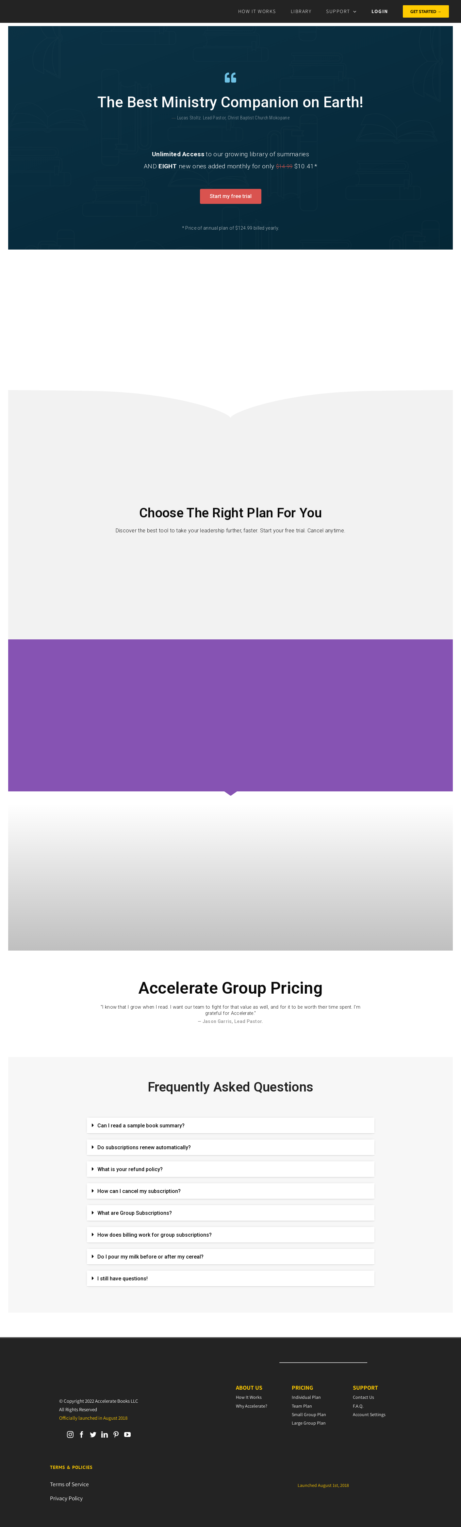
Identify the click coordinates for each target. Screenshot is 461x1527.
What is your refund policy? (130, 1169)
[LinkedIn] (104, 1434)
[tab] (230, 1126)
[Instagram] (70, 1434)
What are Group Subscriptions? (134, 1213)
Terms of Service (69, 1484)
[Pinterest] (116, 1434)
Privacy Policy (66, 1498)
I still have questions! (122, 1278)
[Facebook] (81, 1434)
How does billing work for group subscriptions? (154, 1235)
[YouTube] (127, 1434)
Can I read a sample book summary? (141, 1125)
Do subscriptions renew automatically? (144, 1147)
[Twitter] (93, 1434)
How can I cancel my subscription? (139, 1191)
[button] (230, 196)
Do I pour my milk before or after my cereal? (150, 1257)
